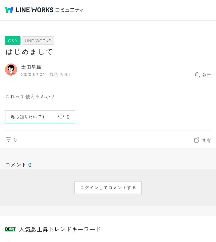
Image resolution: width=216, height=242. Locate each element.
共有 (206, 140)
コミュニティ (69, 9)
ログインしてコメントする (108, 187)
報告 (206, 74)
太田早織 (31, 66)
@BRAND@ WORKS (29, 10)
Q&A (12, 40)
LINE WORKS (38, 40)
